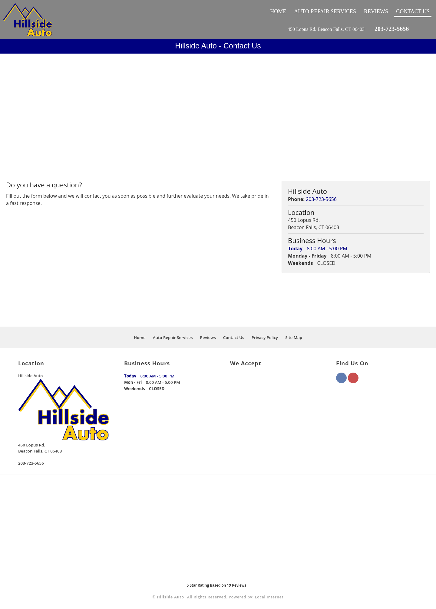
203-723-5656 (392, 28)
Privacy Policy (265, 337)
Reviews (376, 11)
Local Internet (269, 597)
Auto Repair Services (325, 11)
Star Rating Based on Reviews (216, 585)
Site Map (293, 337)
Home (278, 11)
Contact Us (413, 11)
